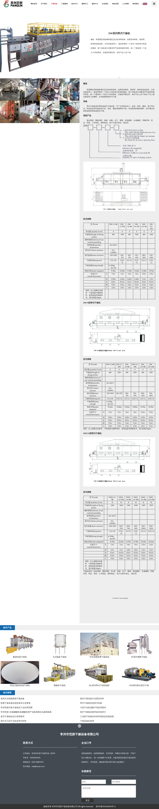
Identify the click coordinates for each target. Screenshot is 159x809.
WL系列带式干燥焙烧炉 (99, 685)
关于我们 (44, 4)
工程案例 (64, 4)
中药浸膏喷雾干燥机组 (99, 657)
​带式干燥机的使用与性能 (91, 703)
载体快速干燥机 (20, 657)
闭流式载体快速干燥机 (20, 685)
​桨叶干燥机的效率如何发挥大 (93, 712)
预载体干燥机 (60, 685)
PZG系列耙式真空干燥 (139, 685)
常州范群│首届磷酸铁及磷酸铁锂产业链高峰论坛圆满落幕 (26, 712)
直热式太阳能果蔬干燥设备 (12, 698)
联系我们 (136, 4)
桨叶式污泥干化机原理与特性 (13, 721)
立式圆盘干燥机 (60, 657)
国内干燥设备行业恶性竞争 (92, 698)
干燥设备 (54, 4)
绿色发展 (115, 4)
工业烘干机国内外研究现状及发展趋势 (97, 716)
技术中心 (74, 4)
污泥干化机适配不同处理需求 (93, 707)
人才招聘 (125, 4)
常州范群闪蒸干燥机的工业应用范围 (16, 707)
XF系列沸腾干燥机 (139, 657)
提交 (88, 800)
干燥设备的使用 (87, 721)
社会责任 (105, 4)
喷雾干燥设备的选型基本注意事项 (15, 703)
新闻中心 (85, 4)
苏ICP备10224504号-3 (106, 806)
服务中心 (95, 4)
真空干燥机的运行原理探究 (12, 716)
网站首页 (34, 4)
